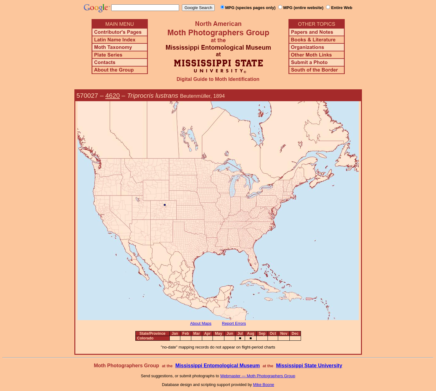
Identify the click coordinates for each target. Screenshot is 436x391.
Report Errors (234, 323)
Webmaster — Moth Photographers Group (257, 376)
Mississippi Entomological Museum (217, 365)
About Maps (200, 323)
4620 (112, 95)
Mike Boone (263, 384)
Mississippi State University (309, 365)
